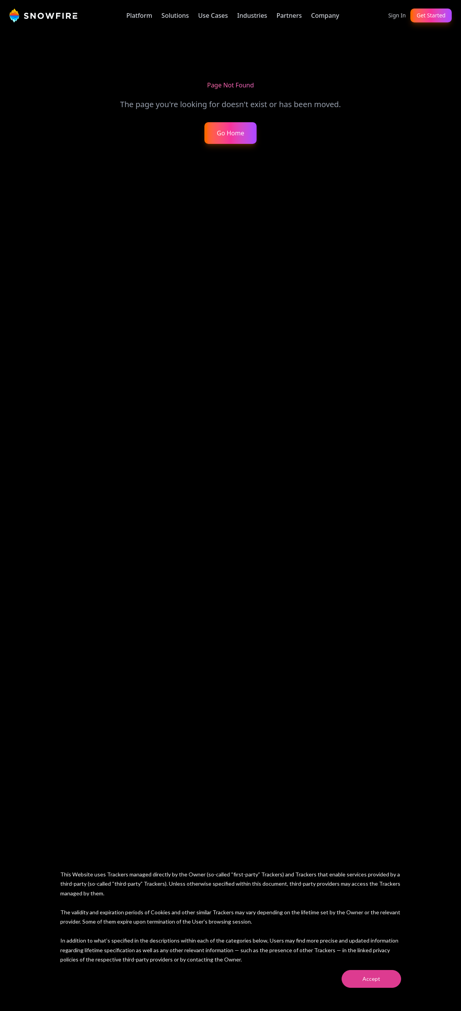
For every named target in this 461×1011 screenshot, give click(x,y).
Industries (252, 15)
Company (325, 15)
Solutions (175, 15)
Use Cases (213, 15)
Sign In (397, 15)
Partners (289, 15)
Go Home (230, 133)
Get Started (431, 15)
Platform (139, 15)
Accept (371, 978)
